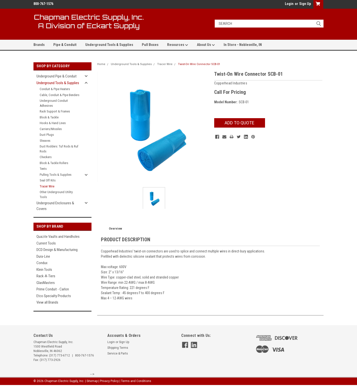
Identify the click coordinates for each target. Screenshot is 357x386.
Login (289, 4)
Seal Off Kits (48, 180)
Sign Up (305, 4)
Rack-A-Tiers (45, 276)
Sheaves (45, 140)
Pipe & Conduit (65, 44)
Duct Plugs (47, 135)
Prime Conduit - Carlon (52, 289)
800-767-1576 (84, 355)
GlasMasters (45, 283)
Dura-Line (43, 256)
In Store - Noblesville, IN (243, 44)
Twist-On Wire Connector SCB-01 (199, 64)
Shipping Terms (117, 348)
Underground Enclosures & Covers (55, 206)
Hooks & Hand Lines (53, 123)
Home (101, 64)
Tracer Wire (47, 186)
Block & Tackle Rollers (54, 163)
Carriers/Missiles (51, 129)
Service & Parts (117, 353)
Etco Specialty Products (53, 296)
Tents (43, 169)
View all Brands (47, 302)
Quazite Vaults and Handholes (58, 236)
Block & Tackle (49, 117)
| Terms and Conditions (135, 381)
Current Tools (46, 243)
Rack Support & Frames (55, 111)
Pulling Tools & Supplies (55, 174)
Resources (177, 44)
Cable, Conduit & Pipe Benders (59, 95)
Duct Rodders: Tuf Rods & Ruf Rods (59, 148)
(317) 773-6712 (59, 355)
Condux (42, 263)
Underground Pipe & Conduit (56, 76)
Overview (115, 228)
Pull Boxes (150, 44)
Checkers (46, 157)
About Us (206, 44)
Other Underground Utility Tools (56, 194)
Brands (39, 44)
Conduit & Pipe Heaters (55, 89)
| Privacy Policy (108, 381)
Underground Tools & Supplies (109, 44)
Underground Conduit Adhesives (54, 103)
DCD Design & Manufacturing (57, 249)
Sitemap (92, 381)
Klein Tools (44, 269)
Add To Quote (239, 122)
